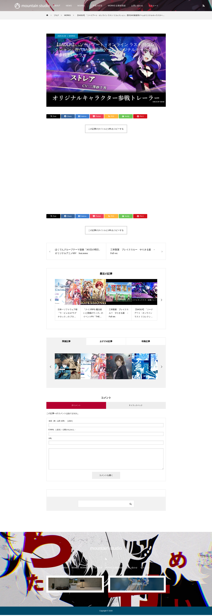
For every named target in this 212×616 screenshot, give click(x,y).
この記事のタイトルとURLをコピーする (106, 129)
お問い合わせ (137, 6)
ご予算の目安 (96, 6)
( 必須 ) (61, 422)
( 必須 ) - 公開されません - (62, 430)
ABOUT (65, 568)
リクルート (153, 6)
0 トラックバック (135, 406)
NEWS (69, 6)
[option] (68, 300)
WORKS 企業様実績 (117, 6)
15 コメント (76, 406)
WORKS (81, 6)
